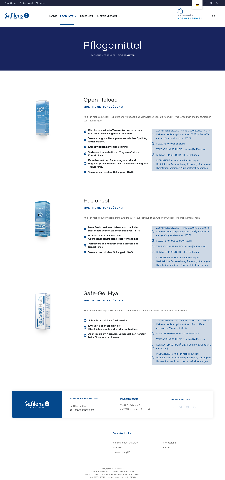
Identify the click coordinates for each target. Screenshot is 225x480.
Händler (167, 447)
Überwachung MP (121, 452)
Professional (169, 442)
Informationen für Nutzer (125, 442)
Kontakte (117, 447)
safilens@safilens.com (82, 409)
